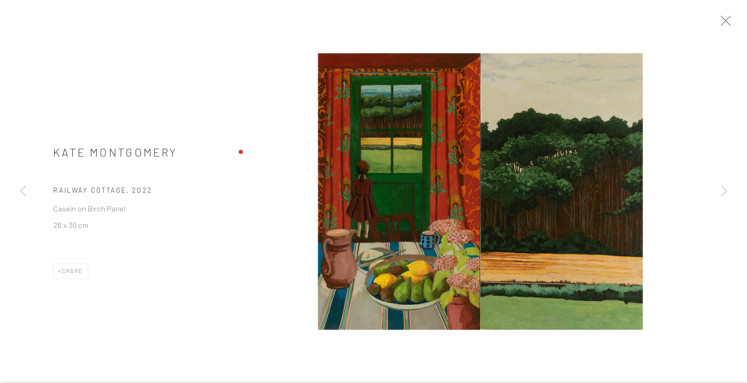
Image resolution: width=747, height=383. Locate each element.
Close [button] (730, 24)
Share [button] (72, 274)
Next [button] (724, 191)
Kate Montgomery (115, 156)
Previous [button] (23, 191)
